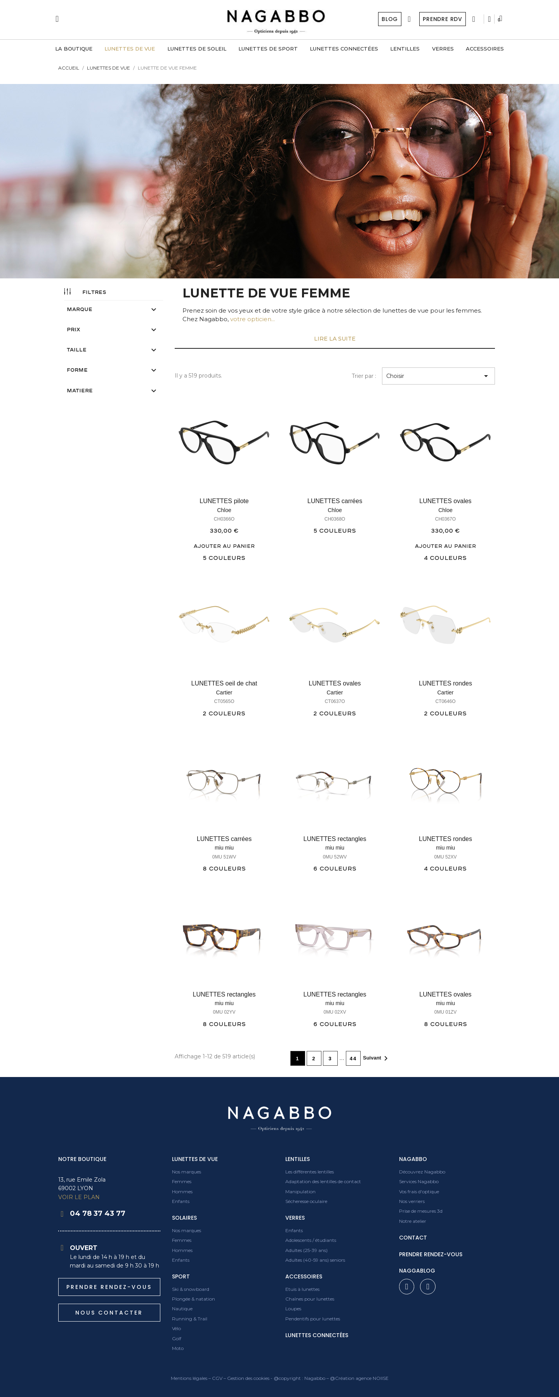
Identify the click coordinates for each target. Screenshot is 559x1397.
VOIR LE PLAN (79, 1197)
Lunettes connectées (316, 1335)
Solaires (184, 1218)
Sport (181, 1276)
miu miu (224, 847)
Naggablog (417, 1271)
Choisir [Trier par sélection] (438, 376)
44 (353, 1058)
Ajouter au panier (224, 546)
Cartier (224, 692)
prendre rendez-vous (430, 1254)
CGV (217, 1378)
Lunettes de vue (195, 1159)
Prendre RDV (442, 19)
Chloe (224, 510)
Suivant (377, 1058)
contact (413, 1237)
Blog (389, 19)
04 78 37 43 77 (97, 1213)
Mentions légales (189, 1378)
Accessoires (303, 1276)
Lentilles (297, 1159)
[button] (109, 1287)
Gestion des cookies (248, 1378)
